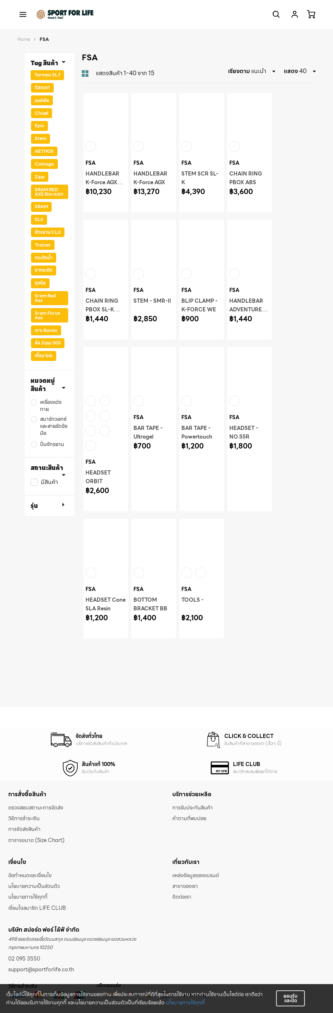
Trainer (43, 245)
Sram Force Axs (47, 315)
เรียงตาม (239, 71)
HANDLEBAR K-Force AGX (150, 178)
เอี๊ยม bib (43, 355)
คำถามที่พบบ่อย (189, 818)
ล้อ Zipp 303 (48, 342)
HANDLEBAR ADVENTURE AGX (246, 310)
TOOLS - (192, 600)
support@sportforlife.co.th (41, 970)
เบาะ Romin (46, 330)
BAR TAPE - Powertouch (196, 432)
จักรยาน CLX (48, 232)
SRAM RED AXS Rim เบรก (49, 192)
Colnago (44, 164)
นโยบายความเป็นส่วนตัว (34, 886)
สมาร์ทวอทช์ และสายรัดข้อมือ (53, 426)
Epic (39, 125)
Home (23, 39)
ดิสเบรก (42, 87)
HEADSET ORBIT (98, 477)
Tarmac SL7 (47, 74)
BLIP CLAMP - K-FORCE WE (199, 305)
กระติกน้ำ (43, 257)
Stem (40, 138)
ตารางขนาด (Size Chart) (36, 840)
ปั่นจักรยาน (52, 444)
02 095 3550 (24, 959)
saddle (42, 100)
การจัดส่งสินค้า (24, 829)
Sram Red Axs (45, 298)
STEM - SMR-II (152, 301)
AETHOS (44, 151)
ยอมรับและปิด (290, 998)
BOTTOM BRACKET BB (150, 604)
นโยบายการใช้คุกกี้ (185, 1003)
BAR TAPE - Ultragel (148, 432)
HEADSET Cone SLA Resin (106, 604)
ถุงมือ (40, 283)
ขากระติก (43, 270)
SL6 (39, 219)
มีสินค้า (49, 482)
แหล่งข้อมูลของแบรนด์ (195, 875)
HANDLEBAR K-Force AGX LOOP (102, 182)
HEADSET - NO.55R (243, 432)
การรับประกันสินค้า (192, 808)
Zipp (40, 176)
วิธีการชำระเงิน (24, 818)
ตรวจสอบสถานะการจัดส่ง (35, 808)
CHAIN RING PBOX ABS (245, 178)
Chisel (41, 113)
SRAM (41, 206)
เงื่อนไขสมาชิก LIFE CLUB (37, 908)
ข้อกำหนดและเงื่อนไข (30, 875)
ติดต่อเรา (181, 897)
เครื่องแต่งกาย (51, 406)
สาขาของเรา (185, 886)
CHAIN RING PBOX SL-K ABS (102, 310)
